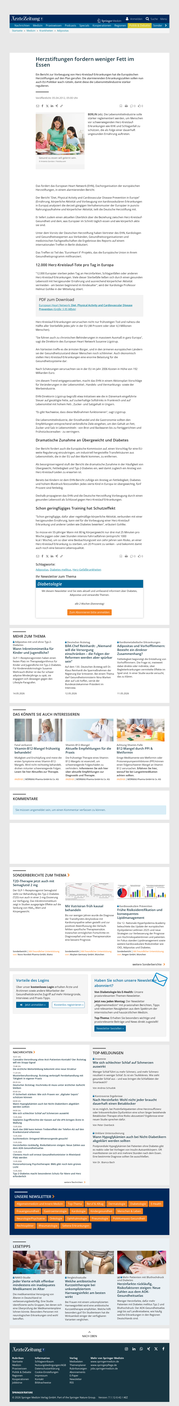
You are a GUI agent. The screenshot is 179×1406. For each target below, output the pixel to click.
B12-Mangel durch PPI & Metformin (135, 754)
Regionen (120, 29)
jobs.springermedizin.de (104, 1372)
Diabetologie (138, 1208)
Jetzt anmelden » (32, 1009)
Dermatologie (116, 1208)
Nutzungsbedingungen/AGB (50, 1369)
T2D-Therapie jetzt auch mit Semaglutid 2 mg (33, 887)
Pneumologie (100, 1222)
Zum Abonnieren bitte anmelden (89, 616)
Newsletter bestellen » (110, 1032)
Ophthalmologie (77, 1222)
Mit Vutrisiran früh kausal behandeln (84, 912)
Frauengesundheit (28, 1215)
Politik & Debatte (139, 29)
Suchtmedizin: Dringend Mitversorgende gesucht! (40, 1142)
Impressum (41, 1379)
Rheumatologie (48, 1230)
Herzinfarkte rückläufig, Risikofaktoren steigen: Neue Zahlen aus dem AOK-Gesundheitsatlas (49, 1151)
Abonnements (77, 1376)
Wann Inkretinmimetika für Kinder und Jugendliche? (33, 654)
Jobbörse (17, 1386)
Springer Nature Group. (83, 1401)
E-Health (156, 1208)
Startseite (17, 1365)
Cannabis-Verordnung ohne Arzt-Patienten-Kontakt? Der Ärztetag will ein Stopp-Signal (49, 1065)
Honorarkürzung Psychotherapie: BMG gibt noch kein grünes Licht (47, 1170)
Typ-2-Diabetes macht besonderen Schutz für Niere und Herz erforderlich (47, 1179)
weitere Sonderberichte (149, 968)
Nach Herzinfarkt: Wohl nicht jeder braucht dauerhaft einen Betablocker (125, 1106)
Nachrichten (22, 29)
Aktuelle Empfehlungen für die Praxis (88, 754)
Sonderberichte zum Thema (39, 879)
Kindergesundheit (101, 1215)
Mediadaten (76, 1365)
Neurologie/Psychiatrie (31, 1222)
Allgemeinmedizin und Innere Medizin (40, 1208)
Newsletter (76, 1383)
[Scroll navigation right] (166, 29)
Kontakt (39, 1383)
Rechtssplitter (25, 1230)
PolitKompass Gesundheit (129, 1222)
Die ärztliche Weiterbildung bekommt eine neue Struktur (44, 1073)
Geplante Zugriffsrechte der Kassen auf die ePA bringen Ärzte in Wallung (48, 1125)
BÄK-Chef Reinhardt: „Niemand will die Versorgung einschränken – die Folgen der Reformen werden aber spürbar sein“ (88, 657)
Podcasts (70, 29)
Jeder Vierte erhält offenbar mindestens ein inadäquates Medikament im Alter (34, 1289)
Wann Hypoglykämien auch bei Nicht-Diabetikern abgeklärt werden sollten (46, 1109)
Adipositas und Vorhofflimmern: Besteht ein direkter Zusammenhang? (141, 654)
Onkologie (56, 1222)
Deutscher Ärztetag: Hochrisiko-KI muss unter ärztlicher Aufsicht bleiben (49, 1090)
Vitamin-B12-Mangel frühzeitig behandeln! (37, 754)
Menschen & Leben (129, 1215)
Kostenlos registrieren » (68, 1009)
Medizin (38, 29)
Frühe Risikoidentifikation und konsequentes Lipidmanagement (139, 918)
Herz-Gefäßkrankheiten (87, 574)
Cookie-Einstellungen (46, 1376)
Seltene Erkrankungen (75, 1230)
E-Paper (74, 1379)
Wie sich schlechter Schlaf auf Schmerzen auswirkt (41, 1117)
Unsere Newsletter (33, 1200)
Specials (84, 29)
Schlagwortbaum (44, 1365)
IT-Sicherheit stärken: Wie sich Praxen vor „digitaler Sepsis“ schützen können (46, 1100)
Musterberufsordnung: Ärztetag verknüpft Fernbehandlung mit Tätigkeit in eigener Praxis (48, 1081)
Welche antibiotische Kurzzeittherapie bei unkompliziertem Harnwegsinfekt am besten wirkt (85, 1293)
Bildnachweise (43, 1386)
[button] (162, 21)
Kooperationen (102, 29)
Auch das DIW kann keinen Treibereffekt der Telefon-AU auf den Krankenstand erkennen (48, 1135)
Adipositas (42, 574)
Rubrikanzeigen (78, 1372)
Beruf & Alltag (95, 1208)
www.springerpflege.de (104, 1369)
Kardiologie (79, 1215)
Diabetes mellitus (60, 574)
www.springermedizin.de (105, 1365)
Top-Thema (75, 1208)
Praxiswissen (54, 29)
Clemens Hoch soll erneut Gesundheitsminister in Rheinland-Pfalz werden (47, 1160)
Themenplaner (78, 1369)
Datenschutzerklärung (47, 1372)
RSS (72, 1386)
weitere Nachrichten (75, 1186)
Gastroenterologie (55, 1215)
